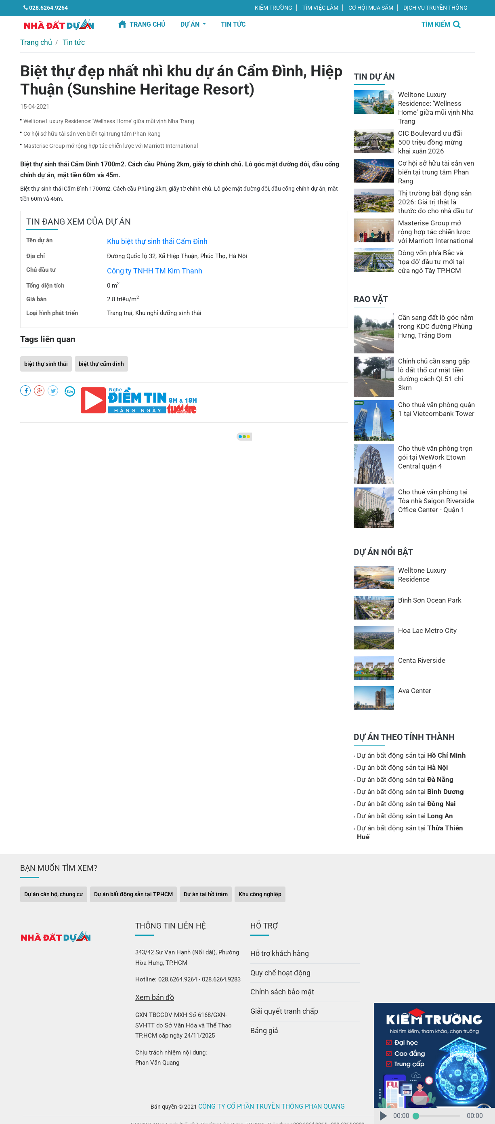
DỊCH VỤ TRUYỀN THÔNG (435, 7)
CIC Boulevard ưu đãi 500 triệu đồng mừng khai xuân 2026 (434, 131)
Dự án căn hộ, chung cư (53, 873)
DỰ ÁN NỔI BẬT (383, 541)
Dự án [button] (190, 24)
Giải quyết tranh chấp (278, 982)
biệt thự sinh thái (46, 350)
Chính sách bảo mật (277, 965)
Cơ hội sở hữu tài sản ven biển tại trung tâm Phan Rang (92, 128)
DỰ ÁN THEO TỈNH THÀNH (404, 726)
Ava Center (413, 679)
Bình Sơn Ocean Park (426, 589)
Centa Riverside (419, 649)
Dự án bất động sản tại (405, 744)
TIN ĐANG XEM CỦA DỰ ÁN (78, 213)
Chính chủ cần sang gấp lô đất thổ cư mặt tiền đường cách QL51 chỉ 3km (433, 359)
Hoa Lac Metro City (424, 619)
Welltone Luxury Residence (434, 559)
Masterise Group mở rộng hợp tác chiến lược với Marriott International (110, 138)
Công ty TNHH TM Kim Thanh (147, 259)
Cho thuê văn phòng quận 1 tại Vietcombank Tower (434, 398)
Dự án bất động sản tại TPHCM (133, 873)
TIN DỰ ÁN (374, 75)
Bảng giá (261, 999)
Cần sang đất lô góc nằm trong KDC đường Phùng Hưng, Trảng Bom (432, 315)
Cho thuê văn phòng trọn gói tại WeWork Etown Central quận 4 (436, 446)
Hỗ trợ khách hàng (275, 930)
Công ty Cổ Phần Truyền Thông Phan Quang (271, 1081)
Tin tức (66, 41)
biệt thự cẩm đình (101, 350)
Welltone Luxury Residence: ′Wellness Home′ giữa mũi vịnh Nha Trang (108, 118)
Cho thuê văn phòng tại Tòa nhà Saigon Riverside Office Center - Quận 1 (435, 489)
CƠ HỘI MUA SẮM (370, 7)
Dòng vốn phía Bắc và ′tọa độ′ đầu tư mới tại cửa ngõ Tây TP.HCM (433, 250)
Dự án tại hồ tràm (206, 873)
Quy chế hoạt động (275, 948)
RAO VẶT (371, 288)
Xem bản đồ (151, 974)
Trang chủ (148, 24)
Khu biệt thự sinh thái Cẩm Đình (149, 231)
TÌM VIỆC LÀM (320, 7)
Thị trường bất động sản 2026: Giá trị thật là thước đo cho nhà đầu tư (432, 191)
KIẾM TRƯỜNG (273, 7)
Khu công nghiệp (260, 873)
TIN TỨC (233, 24)
